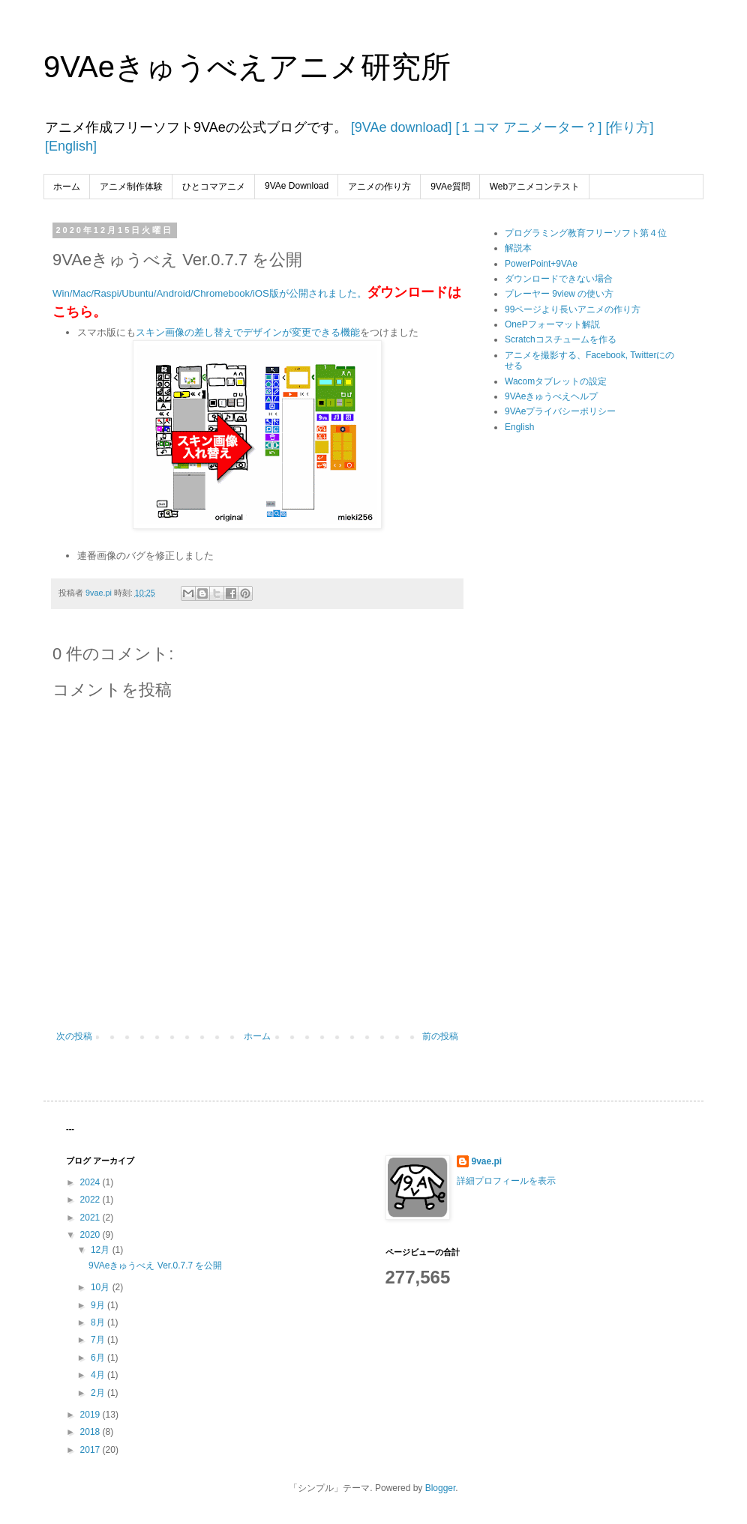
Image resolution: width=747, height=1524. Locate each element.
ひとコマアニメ (213, 186)
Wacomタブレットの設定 (556, 381)
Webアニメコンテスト (535, 186)
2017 (91, 1450)
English (519, 427)
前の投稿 (440, 1036)
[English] (71, 146)
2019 (91, 1414)
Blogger (440, 1488)
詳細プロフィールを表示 (506, 1181)
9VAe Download (296, 186)
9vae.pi (487, 1161)
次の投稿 (74, 1036)
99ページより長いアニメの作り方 (572, 309)
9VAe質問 (450, 186)
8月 (99, 1322)
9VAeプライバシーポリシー (560, 411)
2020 (91, 1235)
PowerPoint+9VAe (541, 263)
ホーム (66, 186)
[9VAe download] (399, 127)
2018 (91, 1432)
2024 (91, 1182)
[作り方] (627, 127)
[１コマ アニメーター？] (527, 127)
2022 (91, 1199)
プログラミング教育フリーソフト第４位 (586, 233)
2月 (99, 1393)
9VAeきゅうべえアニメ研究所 (247, 66)
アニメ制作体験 (131, 186)
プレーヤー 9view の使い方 (559, 293)
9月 (99, 1305)
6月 (99, 1357)
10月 (101, 1287)
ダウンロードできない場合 (559, 278)
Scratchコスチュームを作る (560, 339)
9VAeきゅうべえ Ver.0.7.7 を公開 (155, 1265)
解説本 (518, 248)
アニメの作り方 (379, 186)
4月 (99, 1375)
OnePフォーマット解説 (552, 324)
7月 (99, 1339)
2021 (91, 1217)
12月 (101, 1250)
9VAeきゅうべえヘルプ (551, 396)
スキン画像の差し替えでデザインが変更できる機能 (248, 332)
